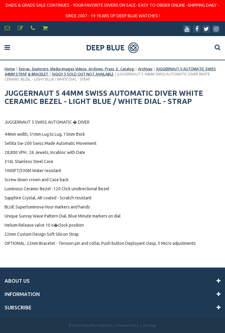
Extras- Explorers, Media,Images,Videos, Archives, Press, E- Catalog (77, 69)
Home (10, 69)
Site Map (149, 325)
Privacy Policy (127, 325)
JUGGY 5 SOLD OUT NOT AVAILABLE (82, 74)
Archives (145, 69)
